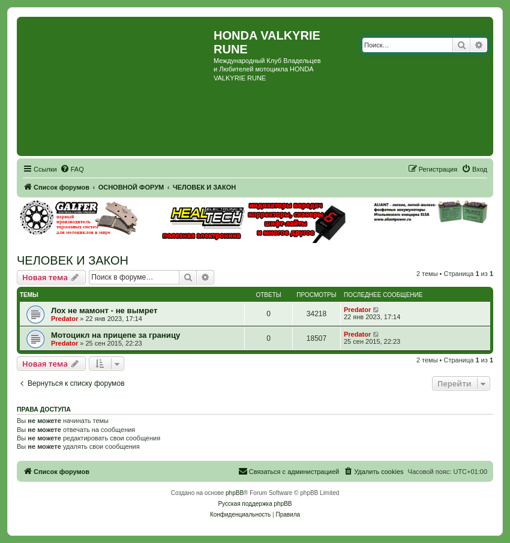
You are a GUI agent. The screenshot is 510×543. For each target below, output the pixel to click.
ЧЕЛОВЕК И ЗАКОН (72, 260)
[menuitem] (72, 169)
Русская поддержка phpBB (255, 503)
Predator (64, 318)
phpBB (235, 493)
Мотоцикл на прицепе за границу (115, 335)
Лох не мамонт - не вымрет (104, 310)
